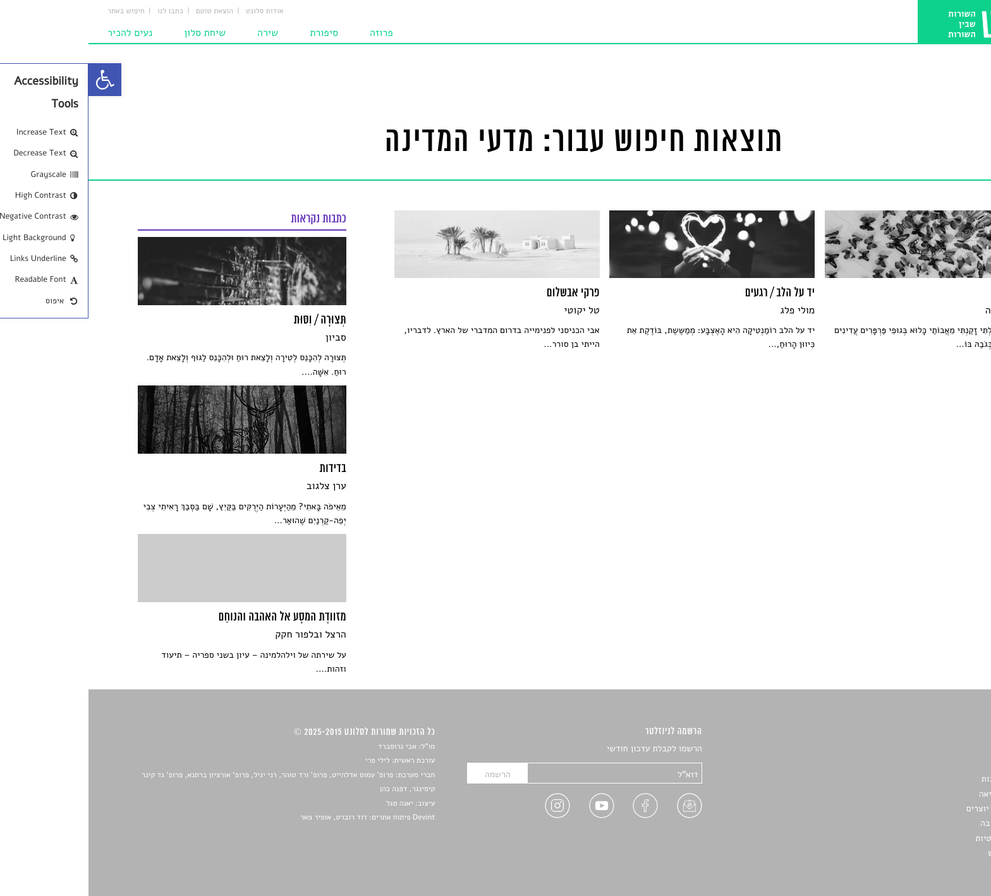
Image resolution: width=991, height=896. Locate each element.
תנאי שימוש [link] (920, 853)
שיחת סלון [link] (116, 33)
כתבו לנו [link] (82, 11)
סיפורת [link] (235, 33)
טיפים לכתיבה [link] (917, 823)
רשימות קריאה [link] (916, 794)
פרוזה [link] (293, 33)
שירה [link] (179, 33)
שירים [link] (931, 764)
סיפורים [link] (927, 749)
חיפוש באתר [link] (37, 11)
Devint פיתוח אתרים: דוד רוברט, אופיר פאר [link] (279, 818)
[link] (16, 79)
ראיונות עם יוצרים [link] (910, 808)
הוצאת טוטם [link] (126, 11)
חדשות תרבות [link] (917, 779)
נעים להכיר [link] (41, 33)
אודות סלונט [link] (176, 11)
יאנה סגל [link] (311, 804)
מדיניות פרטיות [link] (914, 838)
